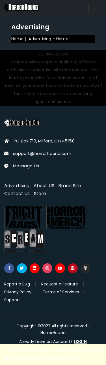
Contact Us (17, 193)
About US (44, 185)
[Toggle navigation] (95, 8)
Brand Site (69, 185)
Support (12, 300)
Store (40, 193)
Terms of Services (61, 292)
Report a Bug (17, 284)
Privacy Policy (17, 292)
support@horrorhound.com (42, 153)
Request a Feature (59, 284)
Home (17, 39)
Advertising (17, 185)
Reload (73, 358)
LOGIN (80, 342)
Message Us (26, 166)
